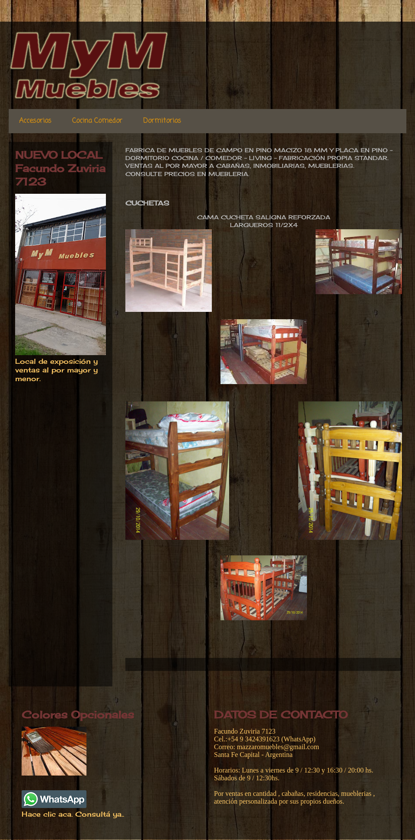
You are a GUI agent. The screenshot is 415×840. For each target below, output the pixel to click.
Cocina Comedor (97, 121)
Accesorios (35, 121)
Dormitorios (162, 121)
